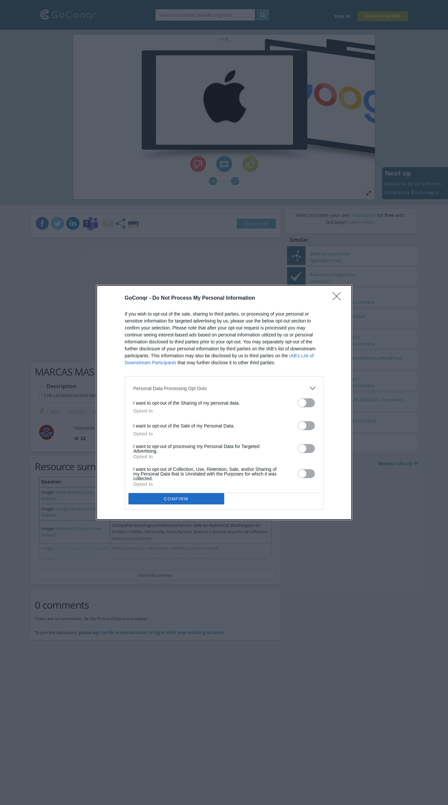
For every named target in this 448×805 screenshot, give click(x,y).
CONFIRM (176, 498)
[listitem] (224, 388)
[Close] (338, 298)
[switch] (306, 402)
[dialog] (224, 402)
